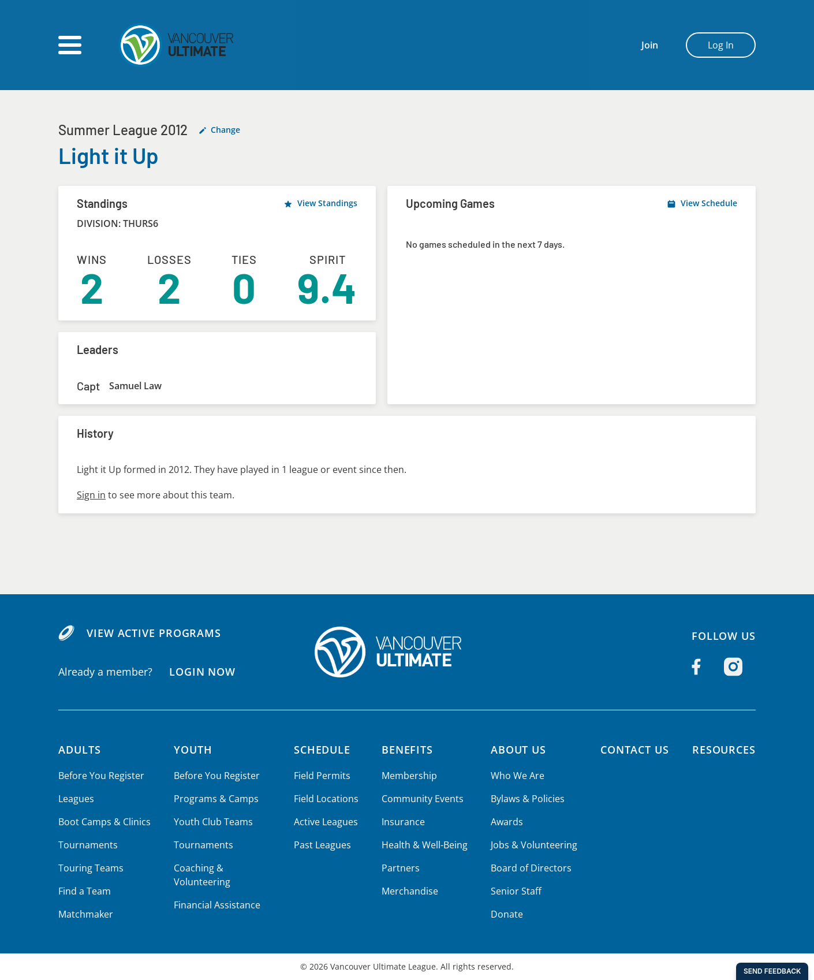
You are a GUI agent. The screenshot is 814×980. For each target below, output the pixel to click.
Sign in (91, 495)
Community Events (421, 798)
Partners (399, 868)
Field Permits (322, 775)
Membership (408, 775)
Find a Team (84, 891)
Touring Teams (90, 868)
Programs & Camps (214, 798)
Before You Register (100, 775)
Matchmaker (85, 914)
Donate (505, 914)
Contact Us (633, 750)
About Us (518, 750)
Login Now (202, 672)
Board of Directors (529, 868)
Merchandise (409, 891)
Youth (192, 750)
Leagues (76, 798)
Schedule (323, 750)
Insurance (402, 821)
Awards (505, 821)
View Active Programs (153, 633)
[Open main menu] (69, 45)
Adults (80, 750)
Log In (721, 45)
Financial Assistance (215, 905)
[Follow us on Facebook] (696, 667)
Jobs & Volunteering (532, 845)
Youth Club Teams (212, 821)
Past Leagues (322, 845)
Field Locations (326, 798)
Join (649, 45)
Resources (724, 750)
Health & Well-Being (423, 845)
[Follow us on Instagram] (733, 667)
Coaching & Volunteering (200, 875)
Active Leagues (326, 821)
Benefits (407, 750)
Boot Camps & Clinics (104, 821)
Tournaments (87, 845)
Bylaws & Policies (526, 798)
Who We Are (516, 775)
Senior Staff (514, 891)
